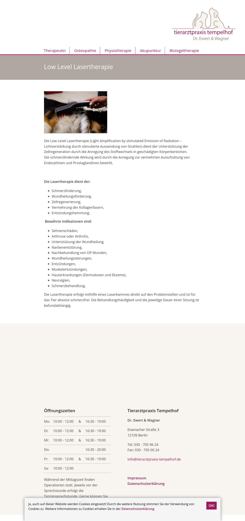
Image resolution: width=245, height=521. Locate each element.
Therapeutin (55, 50)
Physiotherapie (118, 50)
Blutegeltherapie (184, 50)
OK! (212, 505)
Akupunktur (150, 50)
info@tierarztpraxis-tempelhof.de (154, 459)
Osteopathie (85, 50)
